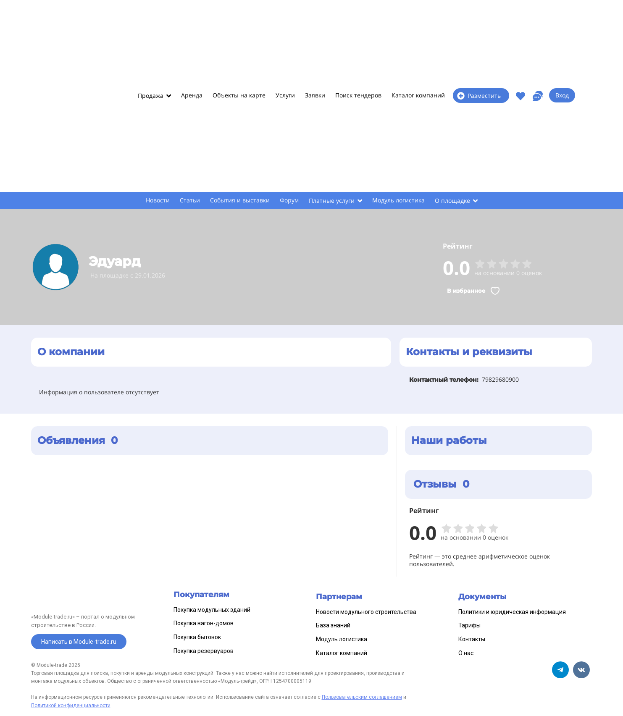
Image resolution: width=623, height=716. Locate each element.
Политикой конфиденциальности (70, 705)
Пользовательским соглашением (362, 697)
